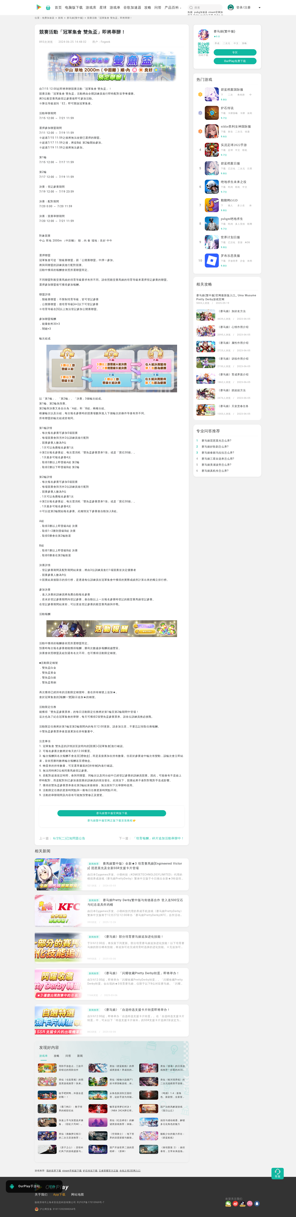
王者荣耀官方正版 (108, 1170)
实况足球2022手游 (234, 145)
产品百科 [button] (173, 7)
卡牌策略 (233, 113)
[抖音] (243, 1203)
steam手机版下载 (72, 1170)
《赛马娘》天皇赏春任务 (233, 406)
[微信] (229, 1203)
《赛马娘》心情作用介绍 (233, 327)
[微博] (236, 1203)
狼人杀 (230, 206)
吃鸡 (230, 187)
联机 (244, 150)
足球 (230, 150)
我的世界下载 (53, 1170)
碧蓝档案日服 (230, 163)
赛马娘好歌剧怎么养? (212, 446)
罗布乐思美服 (230, 255)
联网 (249, 224)
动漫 (247, 131)
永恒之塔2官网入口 (130, 1170)
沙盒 (242, 261)
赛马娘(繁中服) (75, 18)
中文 (236, 43)
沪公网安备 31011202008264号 (55, 1209)
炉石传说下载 (90, 1170)
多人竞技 (240, 224)
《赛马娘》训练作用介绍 (233, 358)
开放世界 (233, 261)
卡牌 (242, 113)
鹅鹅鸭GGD (229, 200)
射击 (230, 131)
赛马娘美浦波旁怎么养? (213, 464)
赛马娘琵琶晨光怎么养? (213, 440)
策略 (244, 43)
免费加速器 (48, 18)
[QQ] (257, 1203)
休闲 (249, 113)
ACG (247, 242)
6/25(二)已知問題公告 (69, 838)
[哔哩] (250, 1203)
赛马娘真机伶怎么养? (212, 470)
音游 (240, 242)
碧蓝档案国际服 (232, 89)
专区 (235, 52)
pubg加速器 (200, 12)
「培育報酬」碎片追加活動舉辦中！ (158, 838)
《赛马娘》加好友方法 (231, 311)
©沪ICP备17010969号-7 (90, 1202)
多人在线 (241, 206)
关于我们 (41, 1194)
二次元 (226, 43)
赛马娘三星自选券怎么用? (215, 458)
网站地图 (77, 1194)
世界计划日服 (230, 237)
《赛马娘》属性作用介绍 (233, 342)
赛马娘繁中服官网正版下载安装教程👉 (111, 820)
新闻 (60, 18)
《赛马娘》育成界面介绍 (233, 374)
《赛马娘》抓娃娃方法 (231, 390)
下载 (222, 95)
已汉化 (231, 168)
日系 (249, 168)
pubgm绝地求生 (232, 218)
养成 (217, 43)
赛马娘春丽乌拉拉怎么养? (215, 452)
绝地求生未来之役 (234, 181)
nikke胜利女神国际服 (236, 126)
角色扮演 (241, 95)
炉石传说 (227, 108)
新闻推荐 (94, 864)
